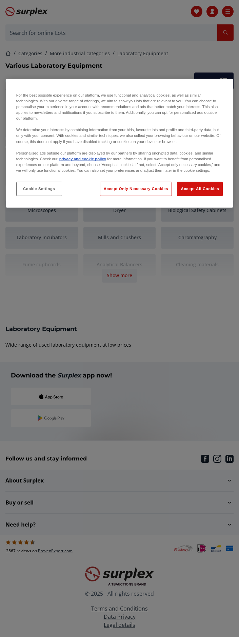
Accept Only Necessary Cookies (136, 189)
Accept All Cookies (200, 189)
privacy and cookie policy (82, 159)
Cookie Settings (39, 189)
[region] (119, 143)
